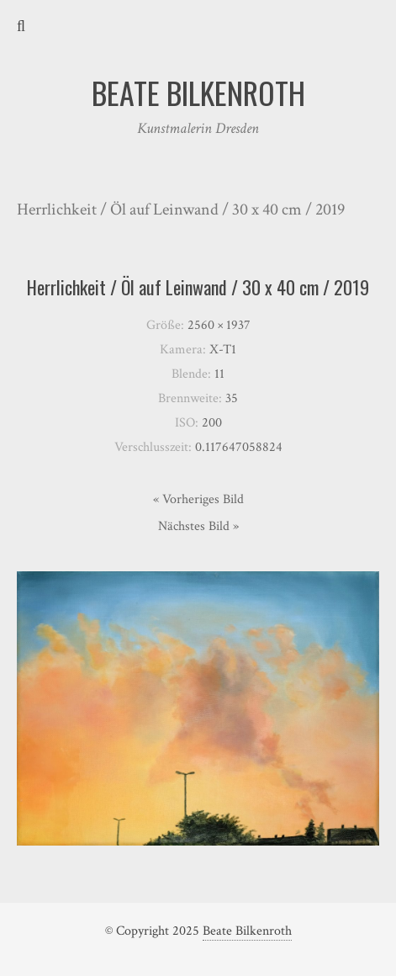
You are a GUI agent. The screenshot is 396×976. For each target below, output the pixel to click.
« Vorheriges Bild (198, 499)
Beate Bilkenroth (247, 931)
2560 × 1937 (219, 325)
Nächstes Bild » (198, 526)
